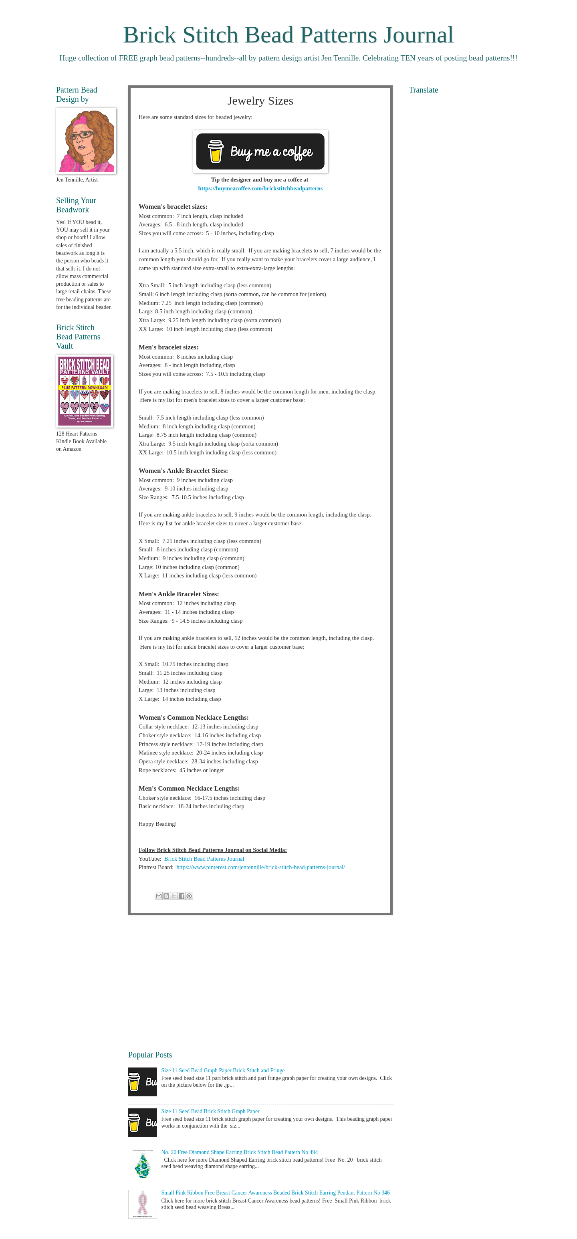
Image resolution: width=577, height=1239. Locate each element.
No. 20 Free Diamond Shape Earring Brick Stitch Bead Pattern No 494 (239, 1152)
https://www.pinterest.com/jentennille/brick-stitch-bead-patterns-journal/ (261, 867)
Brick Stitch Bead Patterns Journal (288, 34)
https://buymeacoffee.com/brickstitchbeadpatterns (260, 188)
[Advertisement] (260, 982)
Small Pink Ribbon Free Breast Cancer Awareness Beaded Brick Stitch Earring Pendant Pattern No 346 (275, 1193)
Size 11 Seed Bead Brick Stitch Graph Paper (210, 1111)
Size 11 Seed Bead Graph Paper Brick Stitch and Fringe (223, 1070)
